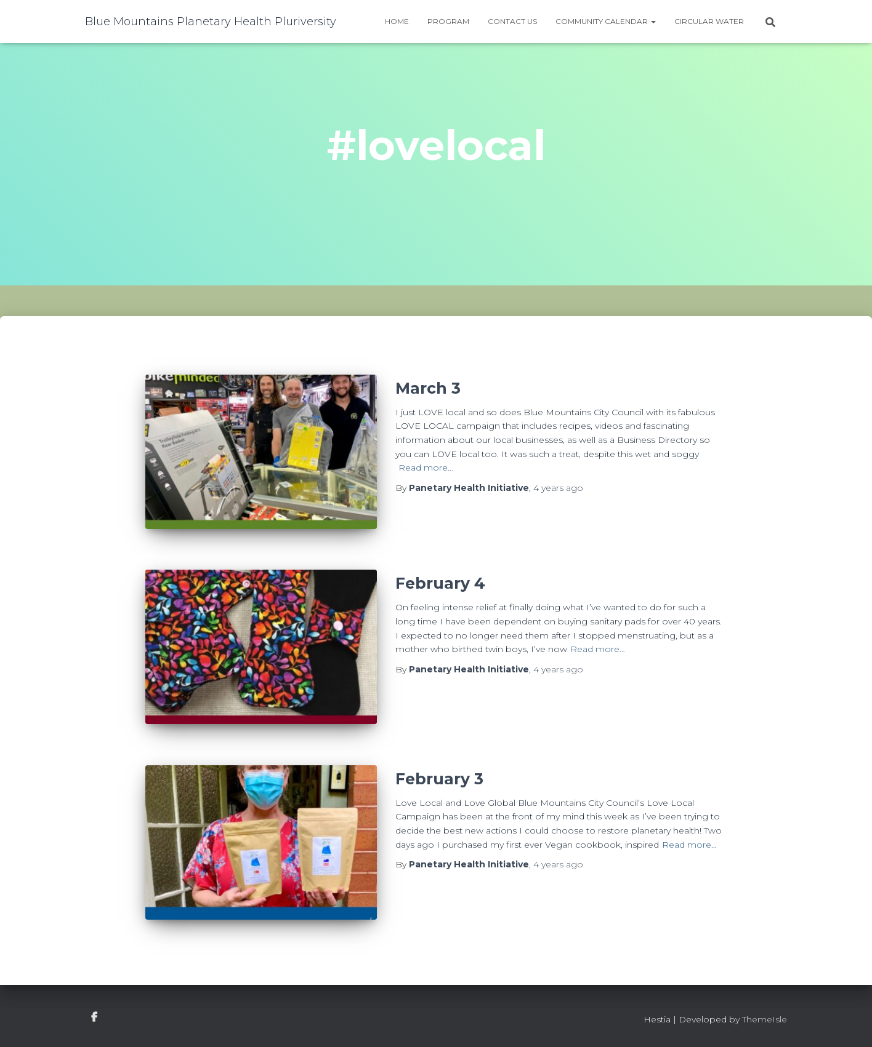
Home (397, 21)
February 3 (439, 779)
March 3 (428, 388)
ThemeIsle (764, 1019)
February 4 (440, 583)
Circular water (709, 21)
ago (558, 487)
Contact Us (512, 21)
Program (448, 21)
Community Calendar (605, 21)
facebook (94, 1017)
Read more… (425, 467)
